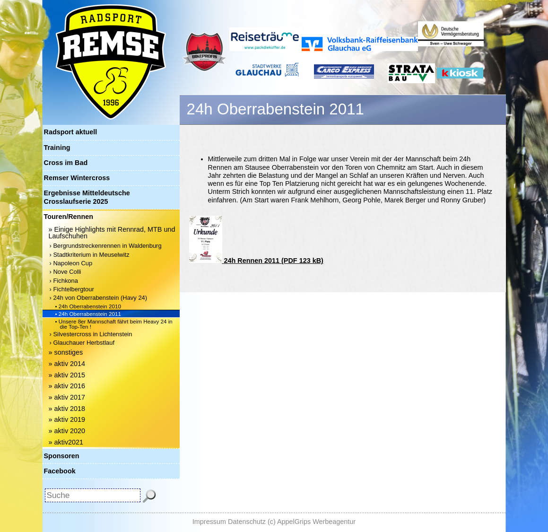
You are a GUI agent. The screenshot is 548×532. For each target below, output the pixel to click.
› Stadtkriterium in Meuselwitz (90, 254)
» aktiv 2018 (67, 408)
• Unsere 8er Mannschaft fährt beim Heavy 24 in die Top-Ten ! (114, 324)
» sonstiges (66, 352)
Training (57, 147)
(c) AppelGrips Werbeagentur (312, 521)
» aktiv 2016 (67, 386)
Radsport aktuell (70, 132)
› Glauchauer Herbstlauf (82, 342)
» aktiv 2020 (67, 431)
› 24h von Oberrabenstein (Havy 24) (99, 297)
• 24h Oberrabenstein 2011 (88, 314)
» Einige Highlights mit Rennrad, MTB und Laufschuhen (112, 233)
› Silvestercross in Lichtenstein (91, 334)
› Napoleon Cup (71, 263)
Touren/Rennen (68, 216)
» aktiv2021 (66, 442)
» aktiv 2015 (67, 375)
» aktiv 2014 (67, 363)
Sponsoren (61, 456)
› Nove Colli (65, 271)
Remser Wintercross (77, 178)
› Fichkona (64, 280)
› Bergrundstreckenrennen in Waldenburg (106, 245)
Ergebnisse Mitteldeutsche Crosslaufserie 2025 (87, 197)
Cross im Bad (66, 162)
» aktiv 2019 (67, 419)
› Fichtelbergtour (72, 289)
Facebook (60, 471)
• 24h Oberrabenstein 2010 (88, 306)
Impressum (209, 521)
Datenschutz (247, 521)
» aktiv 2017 (67, 397)
